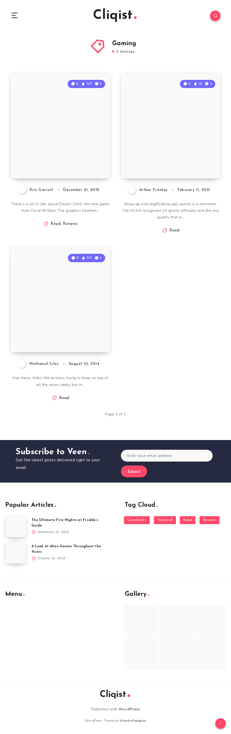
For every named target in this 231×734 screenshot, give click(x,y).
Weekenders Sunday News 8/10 (60, 334)
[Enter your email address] (167, 456)
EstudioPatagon (133, 721)
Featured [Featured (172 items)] (165, 520)
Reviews (70, 224)
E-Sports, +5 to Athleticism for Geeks (171, 160)
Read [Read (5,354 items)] (187, 520)
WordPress (129, 709)
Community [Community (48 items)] (137, 520)
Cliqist (115, 15)
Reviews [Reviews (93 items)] (210, 520)
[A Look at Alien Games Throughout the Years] (15, 553)
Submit (134, 472)
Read (56, 224)
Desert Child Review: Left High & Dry (59, 160)
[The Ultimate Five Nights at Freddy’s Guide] (15, 526)
